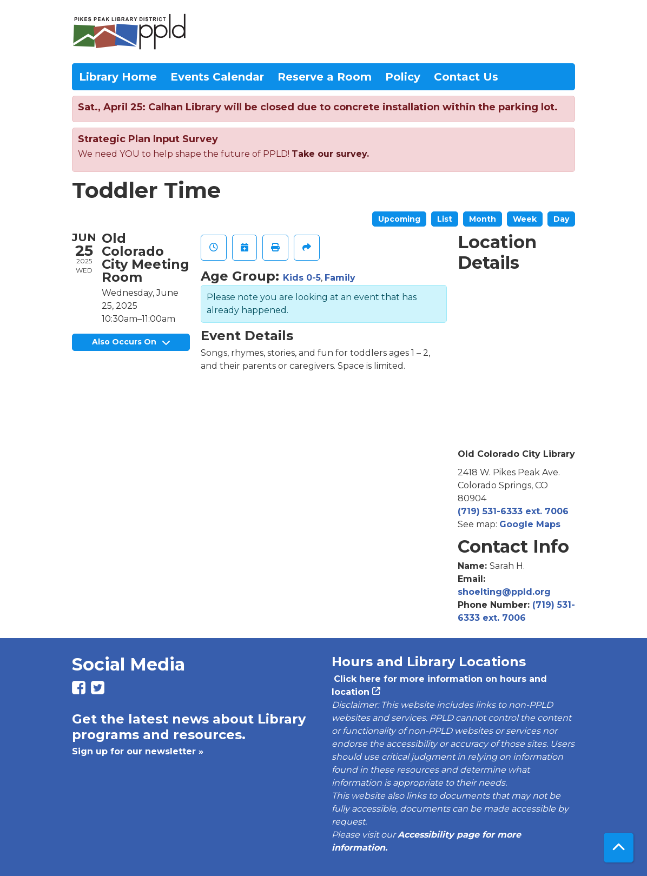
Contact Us (466, 76)
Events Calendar (217, 76)
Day (561, 219)
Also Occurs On (131, 342)
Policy (402, 76)
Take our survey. (330, 154)
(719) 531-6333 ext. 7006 (513, 511)
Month (482, 219)
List (444, 219)
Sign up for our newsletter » (137, 751)
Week (525, 219)
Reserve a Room (325, 76)
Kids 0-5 (302, 278)
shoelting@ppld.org (504, 592)
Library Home (118, 76)
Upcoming (399, 219)
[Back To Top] (618, 847)
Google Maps (529, 524)
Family (340, 278)
